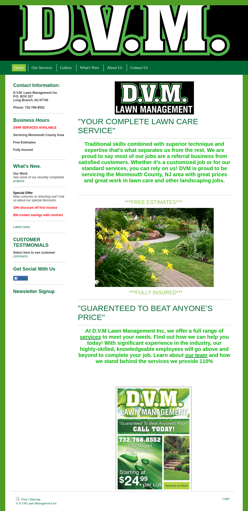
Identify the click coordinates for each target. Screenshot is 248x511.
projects (18, 181)
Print (22, 499)
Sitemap (35, 499)
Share (20, 278)
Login (226, 498)
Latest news (21, 227)
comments (20, 256)
